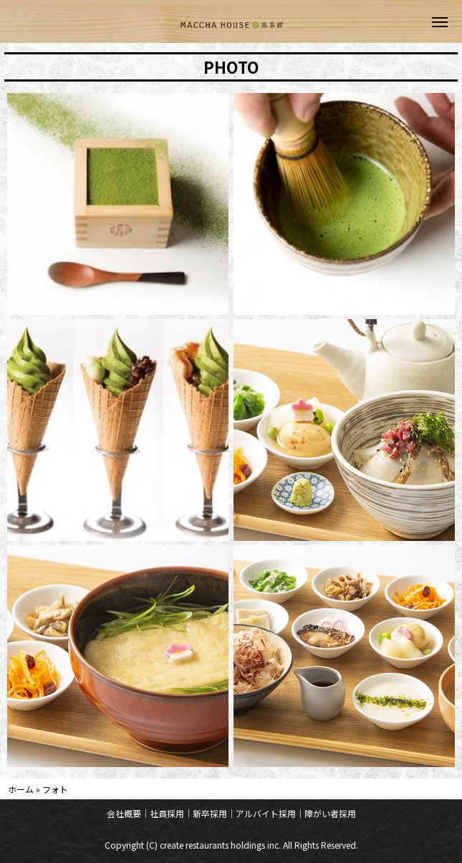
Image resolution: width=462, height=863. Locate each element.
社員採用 (167, 813)
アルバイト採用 (266, 813)
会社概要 (124, 813)
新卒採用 (210, 813)
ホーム (21, 789)
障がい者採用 (330, 813)
